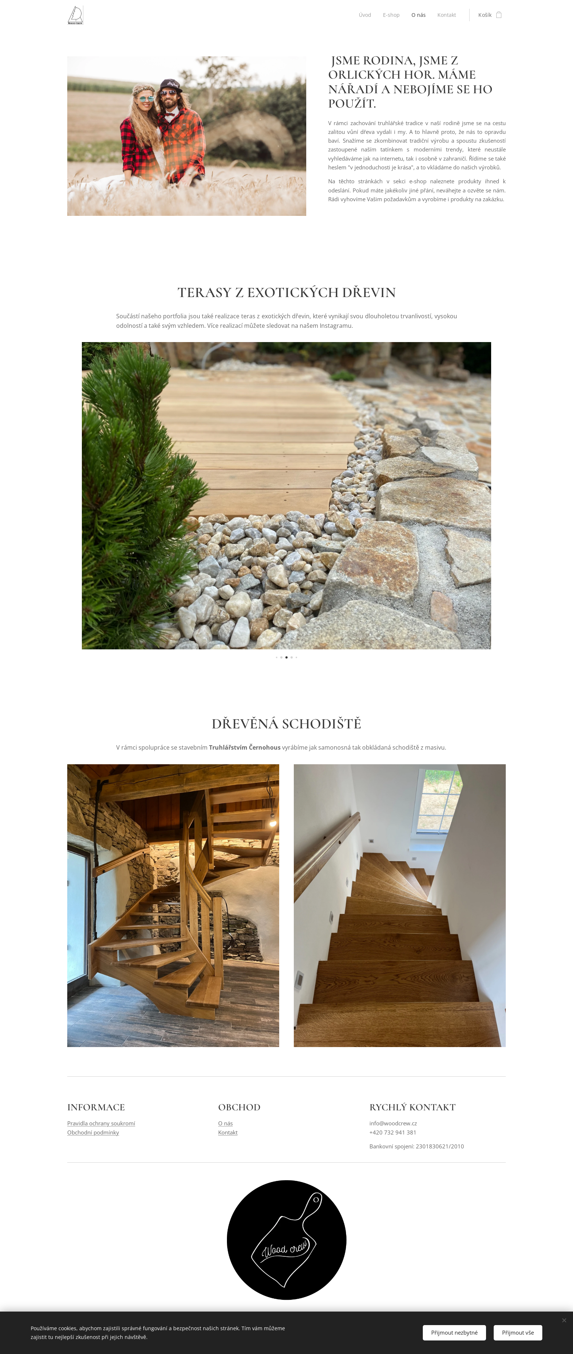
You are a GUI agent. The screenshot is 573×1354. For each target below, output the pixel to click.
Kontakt (228, 1132)
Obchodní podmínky (93, 1132)
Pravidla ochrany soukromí (101, 1123)
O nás (225, 1123)
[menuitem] (365, 15)
